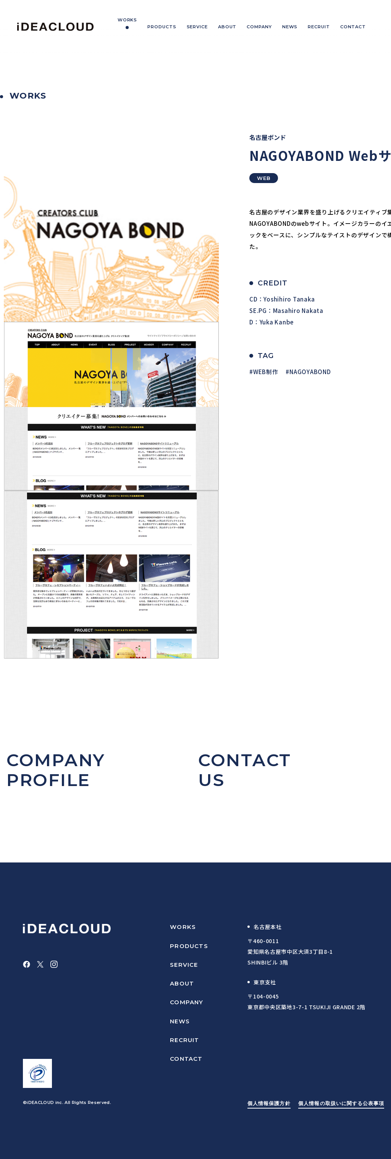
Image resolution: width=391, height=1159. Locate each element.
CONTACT (186, 1058)
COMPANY (186, 1002)
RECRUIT (184, 1040)
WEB (263, 178)
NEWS (180, 1021)
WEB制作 (265, 372)
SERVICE (184, 964)
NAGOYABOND (310, 372)
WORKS (183, 927)
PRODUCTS (189, 946)
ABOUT (182, 983)
